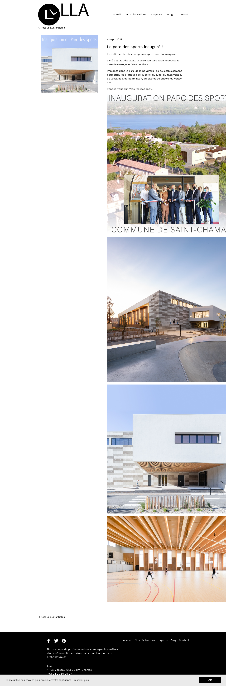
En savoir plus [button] (81, 680)
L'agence (156, 14)
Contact (183, 14)
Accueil (116, 14)
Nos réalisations (136, 14)
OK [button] (210, 680)
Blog (170, 14)
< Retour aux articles (51, 616)
